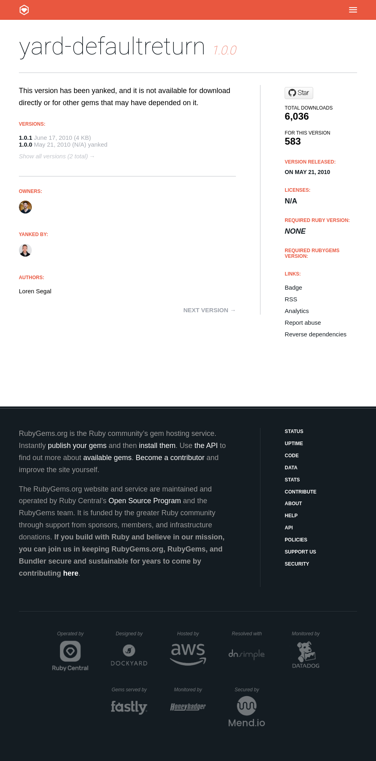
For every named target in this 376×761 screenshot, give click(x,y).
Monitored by (308, 634)
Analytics (297, 310)
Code (292, 455)
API (289, 528)
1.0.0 (25, 144)
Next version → (209, 310)
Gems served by (129, 690)
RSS (291, 299)
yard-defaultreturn (112, 46)
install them (157, 446)
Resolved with (248, 634)
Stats (292, 480)
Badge (293, 287)
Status (294, 431)
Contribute (300, 492)
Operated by (73, 636)
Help (291, 515)
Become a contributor (170, 458)
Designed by (131, 634)
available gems (107, 458)
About (293, 503)
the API (206, 446)
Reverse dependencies (315, 334)
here (71, 573)
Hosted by (191, 634)
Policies (296, 540)
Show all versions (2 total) (53, 156)
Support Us (300, 552)
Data (291, 468)
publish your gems (77, 446)
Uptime (294, 443)
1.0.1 (25, 137)
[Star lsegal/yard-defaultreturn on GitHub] (299, 93)
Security (297, 564)
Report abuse (303, 322)
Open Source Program (145, 501)
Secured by (250, 690)
